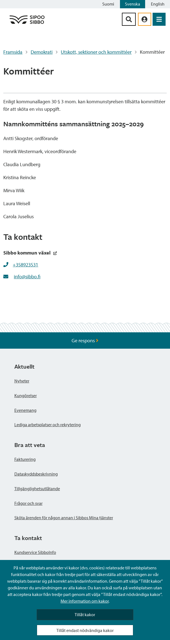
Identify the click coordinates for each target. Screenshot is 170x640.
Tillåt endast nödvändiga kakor (85, 630)
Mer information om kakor (85, 601)
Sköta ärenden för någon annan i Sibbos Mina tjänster (63, 517)
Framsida (12, 52)
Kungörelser (25, 395)
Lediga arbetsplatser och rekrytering (47, 424)
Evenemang (25, 410)
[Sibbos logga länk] (27, 23)
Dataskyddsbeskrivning (36, 474)
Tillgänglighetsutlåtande (37, 488)
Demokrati (42, 52)
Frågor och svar (28, 503)
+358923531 (25, 264)
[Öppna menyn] (159, 19)
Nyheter (21, 381)
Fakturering (25, 459)
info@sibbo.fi (27, 276)
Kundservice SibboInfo (35, 552)
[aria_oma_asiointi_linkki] (144, 19)
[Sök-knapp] (129, 19)
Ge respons (85, 340)
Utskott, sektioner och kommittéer (96, 52)
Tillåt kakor (85, 614)
